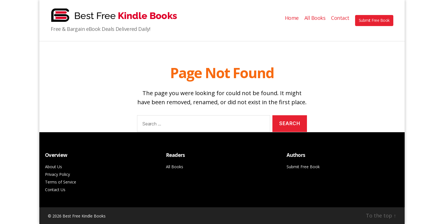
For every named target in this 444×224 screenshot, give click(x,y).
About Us (53, 166)
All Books (315, 18)
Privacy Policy (57, 174)
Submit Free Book (374, 20)
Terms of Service (60, 182)
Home (292, 18)
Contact (340, 18)
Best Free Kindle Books (84, 216)
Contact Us (55, 189)
